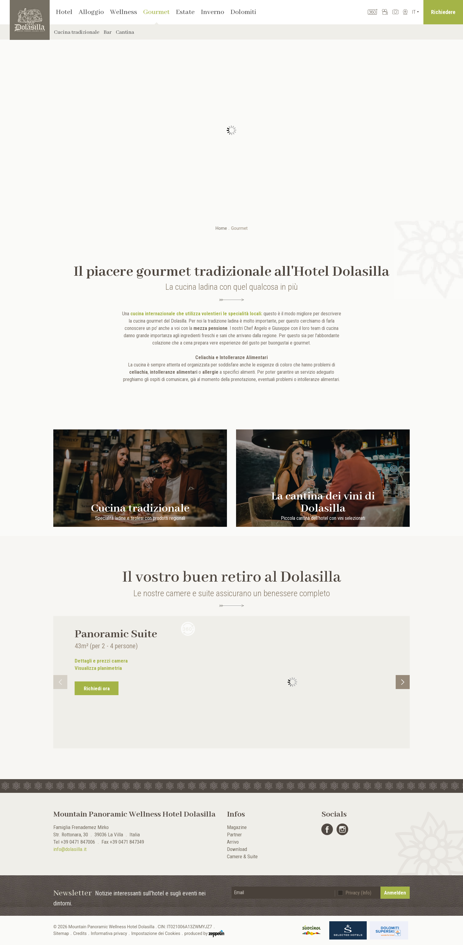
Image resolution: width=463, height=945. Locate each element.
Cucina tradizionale (76, 32)
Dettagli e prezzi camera (101, 661)
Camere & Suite (242, 856)
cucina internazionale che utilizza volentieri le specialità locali (195, 314)
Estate (185, 12)
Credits (80, 933)
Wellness (123, 12)
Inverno (212, 12)
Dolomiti (243, 12)
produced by (204, 933)
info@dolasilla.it (70, 849)
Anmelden (395, 893)
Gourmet (156, 12)
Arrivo (233, 842)
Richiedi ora (97, 688)
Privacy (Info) (358, 893)
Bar (107, 32)
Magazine (237, 827)
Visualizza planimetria (98, 668)
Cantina (125, 32)
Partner (234, 834)
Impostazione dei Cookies (155, 933)
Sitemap (61, 933)
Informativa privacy (109, 933)
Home (221, 228)
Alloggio (91, 12)
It (414, 12)
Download (237, 849)
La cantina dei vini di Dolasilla (323, 503)
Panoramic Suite (116, 634)
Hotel (64, 12)
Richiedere (443, 12)
